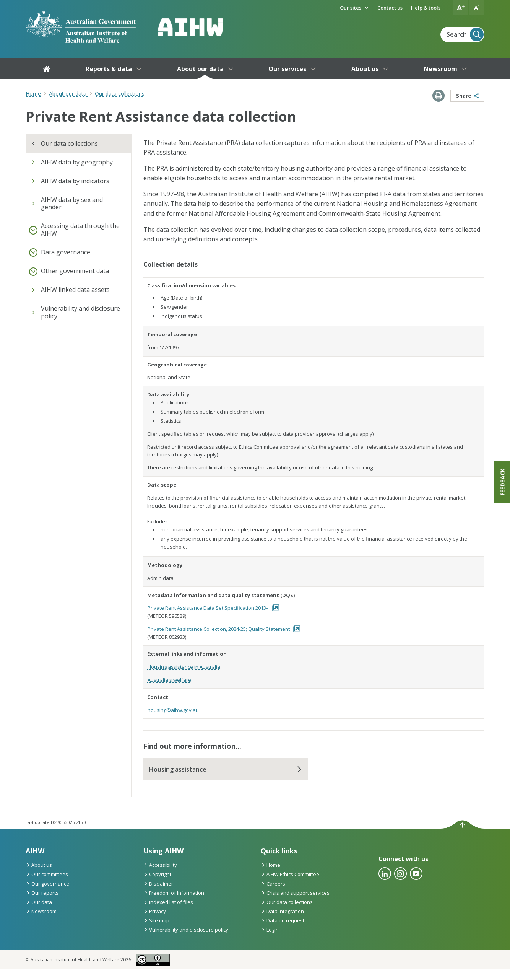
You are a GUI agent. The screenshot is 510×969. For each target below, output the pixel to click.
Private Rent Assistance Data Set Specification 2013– (213, 607)
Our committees (47, 874)
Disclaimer (158, 883)
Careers (273, 883)
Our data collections (287, 902)
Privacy (154, 911)
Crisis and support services (295, 892)
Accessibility (160, 865)
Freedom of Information (173, 892)
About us (39, 865)
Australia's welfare (169, 679)
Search (465, 34)
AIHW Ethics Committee (290, 874)
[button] (460, 7)
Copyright (157, 874)
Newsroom (41, 911)
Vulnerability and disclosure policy (185, 929)
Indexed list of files (168, 902)
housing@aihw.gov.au (173, 710)
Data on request (282, 920)
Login (270, 929)
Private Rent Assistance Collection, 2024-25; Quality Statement (224, 628)
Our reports (42, 892)
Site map (156, 920)
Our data (39, 902)
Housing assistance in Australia (184, 666)
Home (33, 93)
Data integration (282, 911)
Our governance (47, 883)
